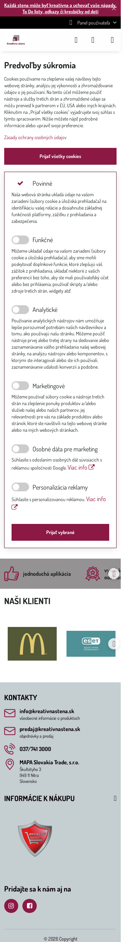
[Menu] (112, 40)
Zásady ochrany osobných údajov (35, 137)
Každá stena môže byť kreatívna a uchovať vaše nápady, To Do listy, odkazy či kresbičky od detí (60, 8)
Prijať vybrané (60, 532)
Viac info (81, 467)
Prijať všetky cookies (60, 156)
